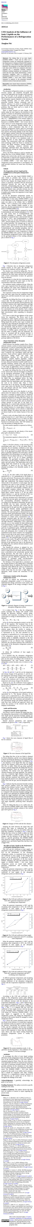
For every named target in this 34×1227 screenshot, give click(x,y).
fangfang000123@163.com (8, 51)
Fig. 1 (13, 237)
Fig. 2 (4, 586)
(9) (13, 672)
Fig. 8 (4, 1020)
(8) (6, 663)
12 (31, 402)
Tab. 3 (3, 984)
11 (27, 212)
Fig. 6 (22, 910)
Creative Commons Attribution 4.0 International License (20, 1218)
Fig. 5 (22, 873)
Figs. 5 (18, 1002)
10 (17, 208)
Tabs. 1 (17, 722)
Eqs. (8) (6, 672)
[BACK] (3, 2)
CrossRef (6, 1161)
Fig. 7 (22, 946)
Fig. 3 (4, 738)
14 (29, 516)
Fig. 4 (15, 809)
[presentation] (9, 428)
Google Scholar (24, 1102)
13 (31, 500)
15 (7, 537)
